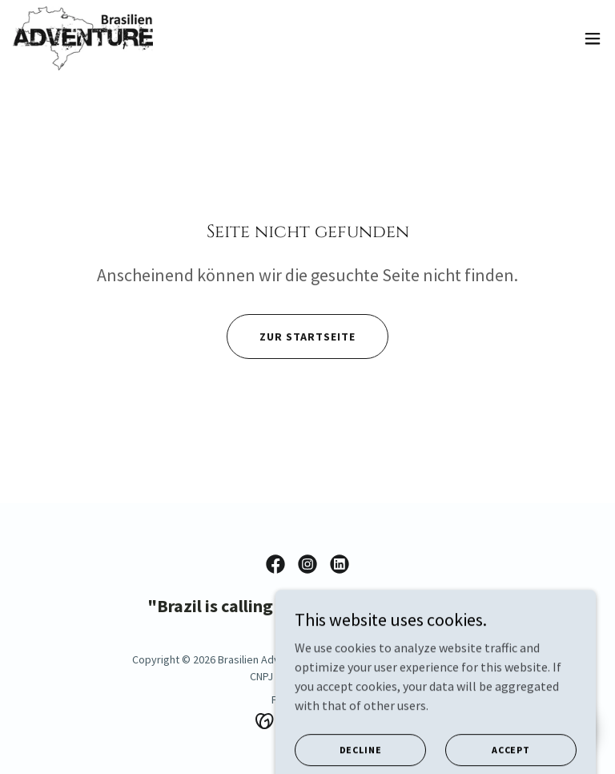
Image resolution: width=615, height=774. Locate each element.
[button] (593, 38)
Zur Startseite (307, 336)
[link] (83, 38)
